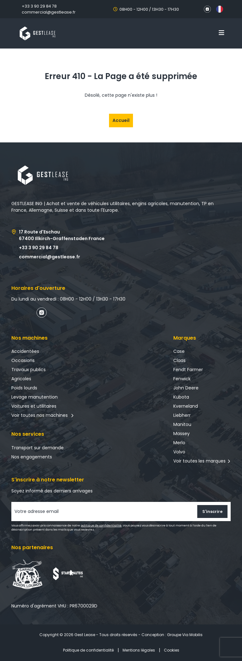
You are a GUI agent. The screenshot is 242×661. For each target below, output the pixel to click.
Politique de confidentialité (88, 650)
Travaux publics (28, 369)
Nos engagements (31, 457)
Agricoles (21, 379)
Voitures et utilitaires (33, 406)
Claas (179, 360)
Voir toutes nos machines (42, 415)
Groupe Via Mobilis (185, 634)
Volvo (179, 452)
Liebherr (182, 415)
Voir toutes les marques (199, 461)
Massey (181, 433)
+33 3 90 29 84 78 (39, 6)
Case (179, 351)
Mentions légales (139, 650)
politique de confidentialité (101, 525)
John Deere (186, 388)
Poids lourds (24, 388)
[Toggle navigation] (221, 32)
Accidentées (25, 351)
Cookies (171, 650)
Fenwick (182, 379)
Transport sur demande (37, 448)
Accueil (121, 120)
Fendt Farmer (188, 369)
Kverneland (185, 406)
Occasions (23, 360)
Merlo (179, 443)
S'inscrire (212, 511)
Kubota (181, 397)
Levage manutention (34, 397)
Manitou (182, 424)
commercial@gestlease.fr (49, 12)
